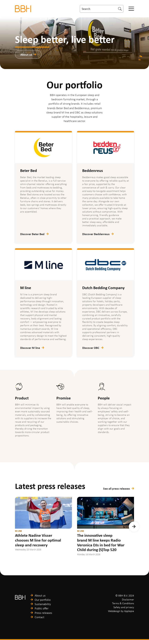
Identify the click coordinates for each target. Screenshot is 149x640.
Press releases (43, 613)
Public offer (41, 608)
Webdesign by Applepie (121, 611)
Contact (39, 617)
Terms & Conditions (123, 603)
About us (26, 54)
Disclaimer (128, 599)
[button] (134, 526)
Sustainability (43, 604)
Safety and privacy (123, 607)
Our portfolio (43, 600)
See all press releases (116, 488)
